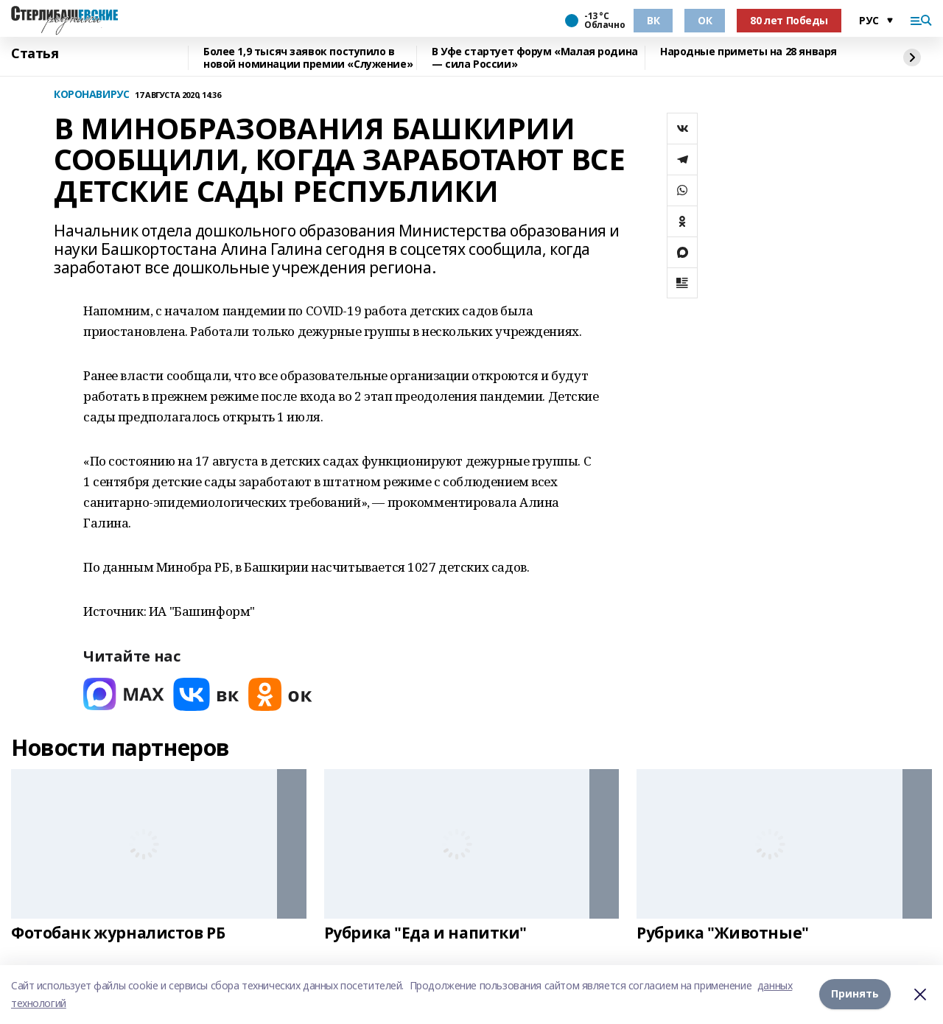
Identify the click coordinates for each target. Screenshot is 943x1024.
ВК (653, 20)
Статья (34, 54)
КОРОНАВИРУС (91, 94)
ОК (705, 20)
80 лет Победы (789, 20)
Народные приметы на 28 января (748, 52)
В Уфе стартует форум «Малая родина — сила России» (535, 58)
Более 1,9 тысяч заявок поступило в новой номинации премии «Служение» (308, 58)
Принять (855, 994)
